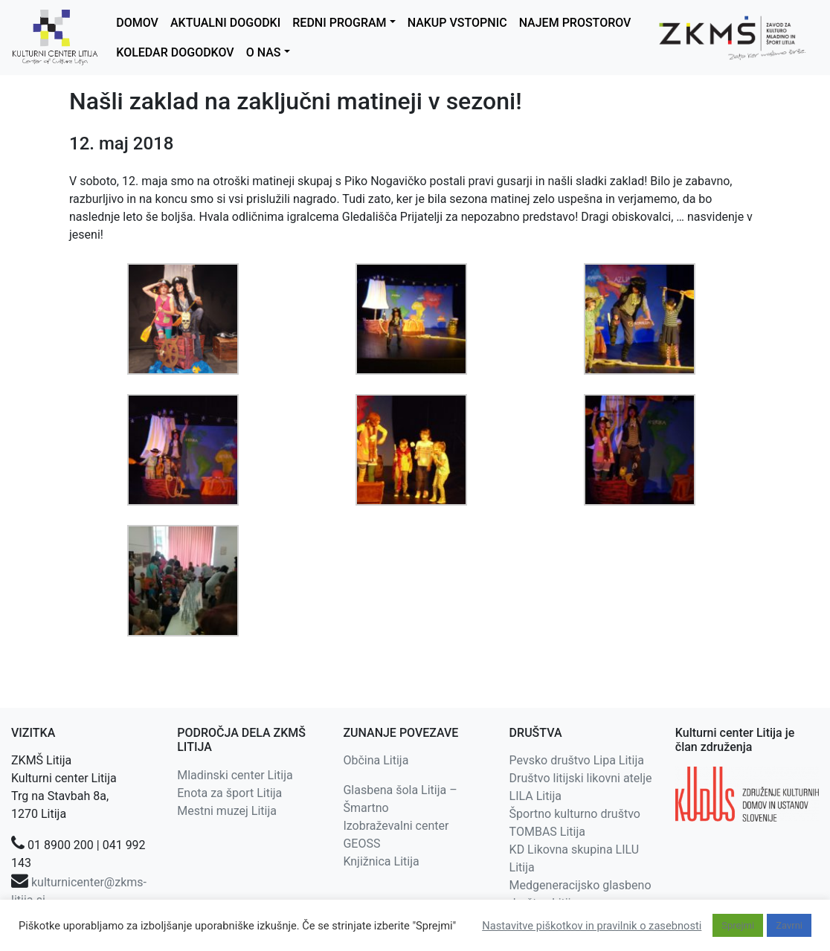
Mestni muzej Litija (227, 811)
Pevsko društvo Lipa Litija (576, 760)
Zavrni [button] (789, 925)
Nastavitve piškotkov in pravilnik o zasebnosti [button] (591, 925)
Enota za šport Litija (229, 793)
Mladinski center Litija (235, 775)
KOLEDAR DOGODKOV (175, 52)
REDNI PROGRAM (339, 23)
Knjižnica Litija (381, 861)
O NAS (263, 52)
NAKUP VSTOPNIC (457, 23)
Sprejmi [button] (737, 925)
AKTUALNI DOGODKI (225, 23)
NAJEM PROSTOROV (575, 23)
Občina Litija (375, 760)
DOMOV (137, 23)
